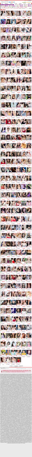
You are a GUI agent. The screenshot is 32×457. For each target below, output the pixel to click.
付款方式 (24, 3)
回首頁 (2, 3)
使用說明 (20, 3)
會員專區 (11, 3)
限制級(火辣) (6, 7)
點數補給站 (6, 3)
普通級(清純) (14, 7)
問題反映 (29, 3)
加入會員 (16, 3)
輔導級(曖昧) (10, 7)
